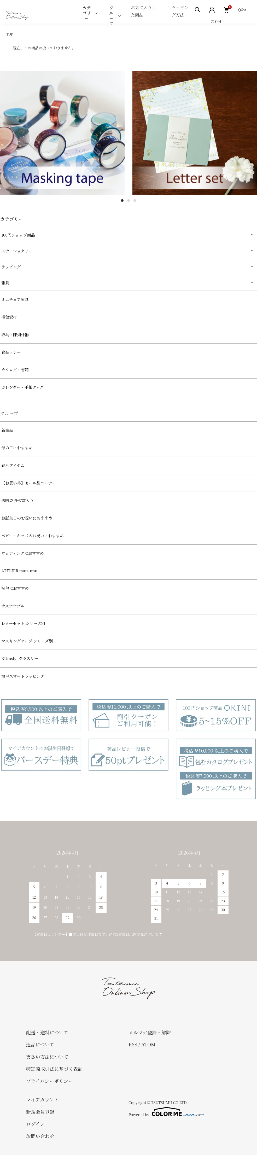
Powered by (166, 1111)
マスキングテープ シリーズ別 (27, 641)
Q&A (242, 9)
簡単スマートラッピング (22, 676)
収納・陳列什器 (15, 334)
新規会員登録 (40, 1111)
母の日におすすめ (17, 447)
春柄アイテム (12, 465)
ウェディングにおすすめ (22, 553)
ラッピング (11, 266)
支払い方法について (47, 1056)
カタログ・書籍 (15, 369)
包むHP (217, 21)
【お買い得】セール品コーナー (28, 483)
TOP (10, 34)
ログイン (35, 1123)
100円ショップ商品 (18, 235)
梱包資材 (9, 317)
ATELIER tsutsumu (19, 570)
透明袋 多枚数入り (17, 500)
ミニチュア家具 (15, 299)
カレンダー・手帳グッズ (22, 387)
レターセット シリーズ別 (23, 623)
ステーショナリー (16, 251)
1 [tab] (122, 200)
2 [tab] (128, 200)
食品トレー (11, 352)
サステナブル (13, 606)
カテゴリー (87, 13)
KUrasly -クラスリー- (20, 658)
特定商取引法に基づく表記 (54, 1068)
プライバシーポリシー (49, 1080)
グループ (111, 15)
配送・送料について (47, 1032)
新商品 (7, 430)
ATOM (148, 1044)
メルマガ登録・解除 (149, 1032)
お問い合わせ (40, 1136)
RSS (132, 1044)
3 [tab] (134, 200)
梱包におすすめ (15, 588)
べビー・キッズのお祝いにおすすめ (32, 535)
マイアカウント (42, 1099)
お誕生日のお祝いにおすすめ (26, 518)
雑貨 (5, 282)
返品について (40, 1044)
